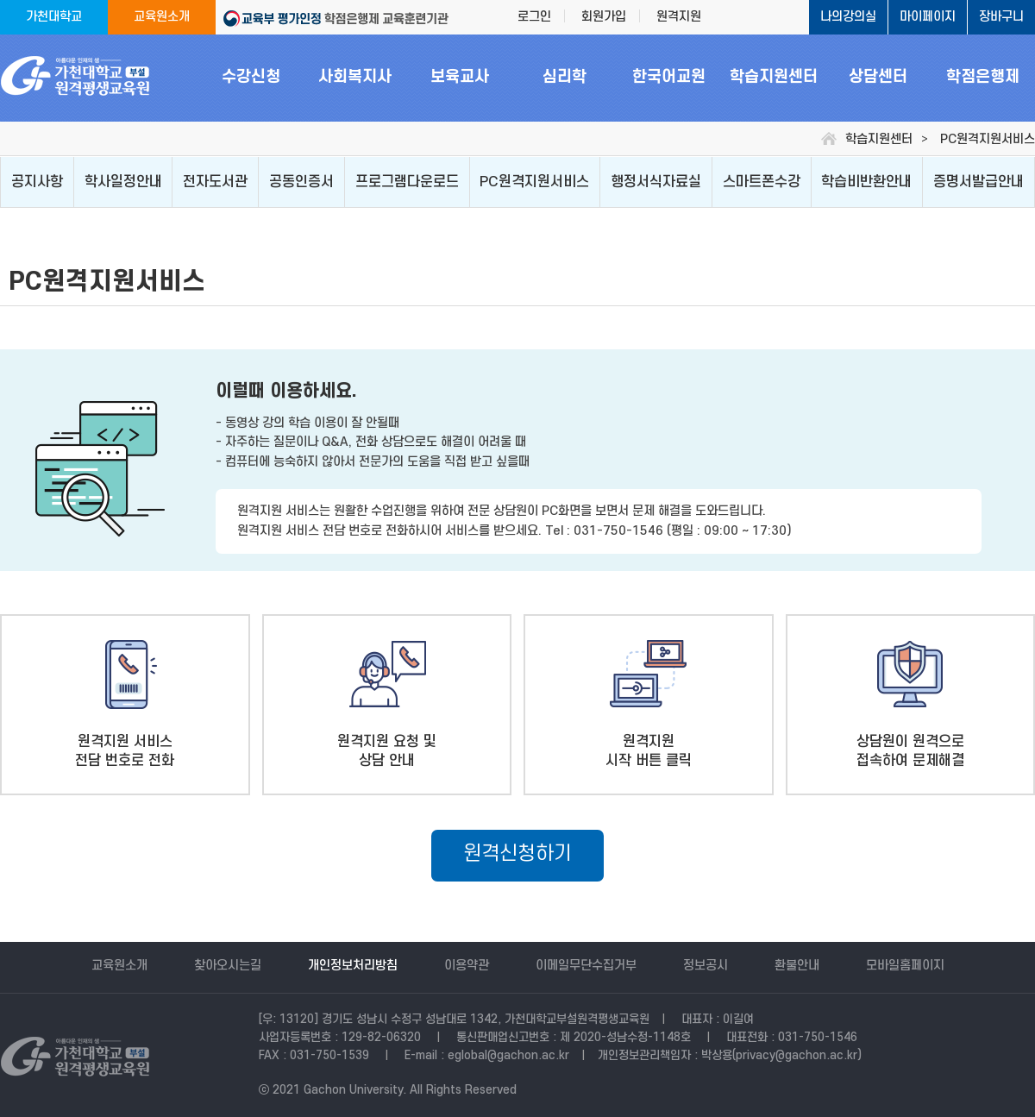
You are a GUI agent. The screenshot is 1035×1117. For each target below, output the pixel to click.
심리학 (564, 77)
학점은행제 (982, 77)
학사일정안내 (123, 182)
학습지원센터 (774, 77)
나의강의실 (848, 16)
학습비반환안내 (866, 182)
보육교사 (459, 77)
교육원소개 (162, 16)
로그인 (534, 16)
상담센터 (878, 77)
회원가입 (603, 16)
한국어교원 (669, 77)
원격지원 (678, 16)
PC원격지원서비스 (534, 182)
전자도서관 (215, 182)
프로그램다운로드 (407, 182)
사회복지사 (355, 77)
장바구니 (1001, 16)
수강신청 (251, 77)
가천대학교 (54, 16)
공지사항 (37, 182)
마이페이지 (928, 16)
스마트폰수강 (761, 182)
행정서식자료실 (656, 182)
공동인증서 (301, 182)
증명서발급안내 (978, 182)
